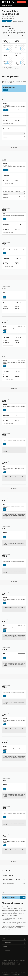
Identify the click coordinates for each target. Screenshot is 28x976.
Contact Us (6, 89)
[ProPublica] (8, 2)
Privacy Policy (22, 972)
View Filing (5, 109)
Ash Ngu (20, 918)
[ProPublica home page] (11, 963)
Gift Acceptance (16, 974)
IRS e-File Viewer (15, 926)
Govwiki (20, 927)
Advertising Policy (6, 974)
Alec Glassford (13, 918)
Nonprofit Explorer (7, 5)
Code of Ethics (5, 972)
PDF (19, 170)
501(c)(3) (11, 28)
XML (19, 109)
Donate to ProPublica (21, 2)
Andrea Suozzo (6, 918)
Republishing (14, 972)
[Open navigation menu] (15, 2)
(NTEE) (17, 33)
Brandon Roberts (6, 919)
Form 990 (4, 80)
